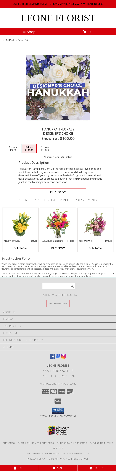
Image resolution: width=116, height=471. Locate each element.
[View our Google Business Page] (58, 357)
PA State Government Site (73, 453)
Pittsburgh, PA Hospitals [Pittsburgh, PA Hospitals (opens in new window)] (57, 443)
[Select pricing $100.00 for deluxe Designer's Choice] (29, 148)
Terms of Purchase (58, 458)
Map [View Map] (58, 468)
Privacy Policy (36, 458)
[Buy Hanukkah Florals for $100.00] (58, 191)
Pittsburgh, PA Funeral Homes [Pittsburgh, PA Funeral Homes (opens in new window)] (21, 443)
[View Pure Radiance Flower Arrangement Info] (95, 223)
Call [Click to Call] (19, 468)
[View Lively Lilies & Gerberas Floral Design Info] (58, 224)
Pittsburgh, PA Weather (41, 453)
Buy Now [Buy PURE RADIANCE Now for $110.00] (95, 248)
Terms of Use (81, 458)
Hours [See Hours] (96, 468)
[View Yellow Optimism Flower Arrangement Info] (20, 224)
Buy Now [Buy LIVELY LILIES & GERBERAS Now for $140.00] (58, 248)
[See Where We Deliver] (58, 303)
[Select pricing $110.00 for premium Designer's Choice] (45, 148)
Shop (29, 31)
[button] (58, 411)
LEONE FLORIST (58, 18)
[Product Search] (58, 286)
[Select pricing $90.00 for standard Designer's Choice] (13, 148)
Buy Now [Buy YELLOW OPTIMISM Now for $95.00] (20, 248)
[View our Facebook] (52, 357)
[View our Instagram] (63, 357)
